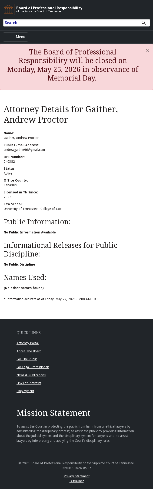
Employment (25, 391)
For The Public (27, 359)
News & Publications (31, 375)
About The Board (29, 351)
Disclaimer (77, 481)
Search (11, 22)
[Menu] (15, 37)
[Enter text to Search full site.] (79, 22)
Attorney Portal (28, 343)
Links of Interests (29, 383)
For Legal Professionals (33, 367)
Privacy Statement (77, 476)
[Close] (147, 50)
